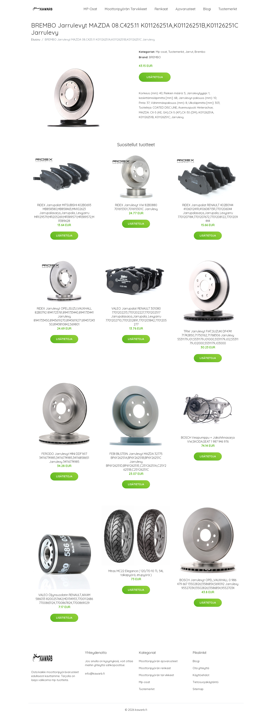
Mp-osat (161, 55)
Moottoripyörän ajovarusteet (158, 665)
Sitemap (198, 693)
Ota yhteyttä (201, 672)
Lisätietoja (155, 81)
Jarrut (189, 55)
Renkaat (161, 11)
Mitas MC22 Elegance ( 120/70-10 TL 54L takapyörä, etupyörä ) (136, 577)
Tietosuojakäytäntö (206, 686)
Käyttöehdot (201, 679)
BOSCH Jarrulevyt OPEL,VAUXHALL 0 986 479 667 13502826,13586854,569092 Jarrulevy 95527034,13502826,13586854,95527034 (207, 588)
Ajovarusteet (185, 11)
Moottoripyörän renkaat (155, 672)
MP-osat (90, 11)
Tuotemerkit (227, 11)
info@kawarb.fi (95, 677)
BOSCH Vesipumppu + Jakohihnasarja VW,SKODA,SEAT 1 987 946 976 (208, 443)
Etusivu (35, 43)
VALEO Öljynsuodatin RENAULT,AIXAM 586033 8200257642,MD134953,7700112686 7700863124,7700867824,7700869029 (64, 602)
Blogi (207, 11)
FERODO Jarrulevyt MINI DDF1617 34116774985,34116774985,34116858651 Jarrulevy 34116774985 (64, 461)
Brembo (200, 55)
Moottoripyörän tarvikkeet (126, 11)
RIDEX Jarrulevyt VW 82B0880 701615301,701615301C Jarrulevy (136, 211)
